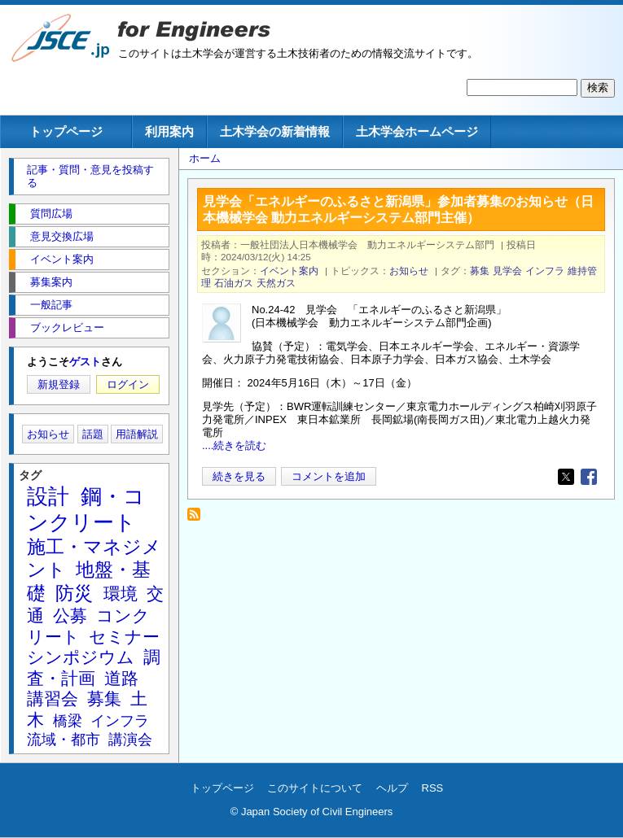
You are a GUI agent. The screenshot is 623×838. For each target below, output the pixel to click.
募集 (479, 270)
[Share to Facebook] (589, 477)
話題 (92, 434)
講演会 (130, 739)
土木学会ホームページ (417, 131)
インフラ (544, 270)
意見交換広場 (62, 236)
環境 (120, 593)
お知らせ (408, 270)
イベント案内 (289, 270)
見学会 (507, 270)
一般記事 (51, 305)
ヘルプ (392, 788)
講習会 (52, 698)
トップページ (66, 131)
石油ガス (233, 282)
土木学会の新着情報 (275, 131)
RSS (433, 788)
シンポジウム (80, 657)
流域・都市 (63, 739)
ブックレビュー (67, 327)
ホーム (205, 158)
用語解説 (137, 434)
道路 (121, 678)
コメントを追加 (329, 476)
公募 (70, 615)
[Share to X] (566, 477)
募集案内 (51, 282)
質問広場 (51, 213)
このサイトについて (314, 788)
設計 (48, 496)
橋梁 (67, 721)
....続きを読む (234, 445)
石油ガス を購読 (198, 519)
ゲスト (85, 362)
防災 (74, 593)
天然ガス (276, 282)
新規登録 (58, 384)
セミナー (124, 636)
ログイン (128, 384)
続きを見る (239, 476)
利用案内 (169, 131)
